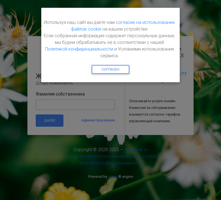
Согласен (110, 69)
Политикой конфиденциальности (79, 49)
